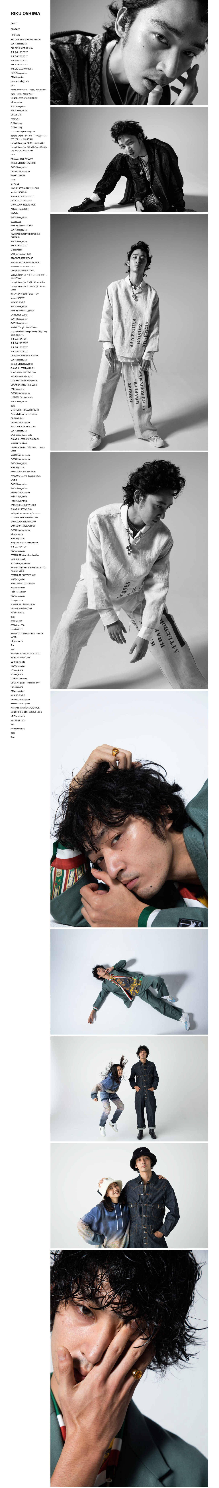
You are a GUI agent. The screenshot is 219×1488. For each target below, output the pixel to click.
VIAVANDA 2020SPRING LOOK (24, 385)
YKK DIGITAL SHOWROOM (22, 69)
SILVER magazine (18, 106)
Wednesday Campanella (21, 435)
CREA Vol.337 (16, 621)
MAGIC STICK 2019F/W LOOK (23, 426)
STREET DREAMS (18, 175)
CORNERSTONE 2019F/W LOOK (24, 517)
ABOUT (14, 23)
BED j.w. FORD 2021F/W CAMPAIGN (26, 39)
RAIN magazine (17, 389)
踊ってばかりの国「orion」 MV (25, 294)
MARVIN (14, 213)
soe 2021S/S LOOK (19, 192)
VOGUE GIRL (16, 114)
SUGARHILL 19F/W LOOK (21, 509)
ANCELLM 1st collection (21, 200)
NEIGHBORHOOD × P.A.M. (22, 376)
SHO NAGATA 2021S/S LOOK (23, 204)
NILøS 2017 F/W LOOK (20, 657)
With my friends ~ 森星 (21, 254)
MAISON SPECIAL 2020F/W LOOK (25, 262)
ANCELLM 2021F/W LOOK (22, 159)
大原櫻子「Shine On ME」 (22, 397)
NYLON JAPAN (17, 670)
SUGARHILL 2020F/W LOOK (22, 368)
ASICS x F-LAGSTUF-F (20, 209)
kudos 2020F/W (17, 298)
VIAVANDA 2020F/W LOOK (22, 270)
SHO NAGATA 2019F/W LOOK (23, 521)
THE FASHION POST (19, 52)
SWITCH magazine (19, 43)
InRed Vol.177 (17, 629)
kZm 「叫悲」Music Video (22, 94)
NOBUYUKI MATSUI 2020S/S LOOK (26, 476)
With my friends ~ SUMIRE (22, 225)
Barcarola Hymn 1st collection (24, 414)
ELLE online (16, 221)
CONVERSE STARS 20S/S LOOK (24, 380)
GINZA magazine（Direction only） (26, 682)
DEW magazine (17, 691)
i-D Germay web (18, 716)
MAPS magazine (18, 551)
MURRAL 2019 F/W (19, 443)
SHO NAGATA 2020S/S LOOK (23, 471)
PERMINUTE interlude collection (25, 555)
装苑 (13, 405)
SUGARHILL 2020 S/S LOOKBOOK (25, 439)
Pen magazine (17, 687)
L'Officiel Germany (19, 678)
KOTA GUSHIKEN (18, 720)
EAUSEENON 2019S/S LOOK (23, 526)
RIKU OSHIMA (25, 13)
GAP (13, 85)
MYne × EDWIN (17, 612)
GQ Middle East (17, 418)
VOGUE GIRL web (18, 559)
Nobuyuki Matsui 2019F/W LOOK (25, 513)
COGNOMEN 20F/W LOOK (22, 364)
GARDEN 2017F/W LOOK (21, 608)
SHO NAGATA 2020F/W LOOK (23, 372)
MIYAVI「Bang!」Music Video (23, 327)
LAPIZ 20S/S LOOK (19, 315)
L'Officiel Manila (18, 662)
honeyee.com (17, 600)
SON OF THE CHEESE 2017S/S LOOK (26, 712)
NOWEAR (15, 119)
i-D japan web (17, 641)
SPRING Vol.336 (17, 625)
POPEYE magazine (19, 73)
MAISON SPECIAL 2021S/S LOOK (25, 188)
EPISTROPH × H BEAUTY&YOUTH (25, 410)
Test (13, 645)
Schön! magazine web (20, 563)
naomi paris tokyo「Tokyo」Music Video (28, 89)
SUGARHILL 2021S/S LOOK (22, 196)
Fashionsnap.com (18, 592)
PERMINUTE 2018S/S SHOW (23, 604)
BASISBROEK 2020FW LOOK (23, 266)
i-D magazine (16, 102)
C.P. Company (16, 123)
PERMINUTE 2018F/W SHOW (23, 575)
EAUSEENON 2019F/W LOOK (23, 505)
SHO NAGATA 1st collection (23, 583)
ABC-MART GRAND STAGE (22, 48)
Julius (13, 179)
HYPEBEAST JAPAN (19, 496)
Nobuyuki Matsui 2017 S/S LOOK (25, 708)
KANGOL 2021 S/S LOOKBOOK (24, 98)
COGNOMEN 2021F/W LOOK (23, 163)
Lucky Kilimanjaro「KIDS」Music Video (28, 143)
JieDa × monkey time (20, 81)
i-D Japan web (17, 534)
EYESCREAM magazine (20, 171)
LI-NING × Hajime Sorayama (23, 131)
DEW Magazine (17, 77)
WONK (14, 480)
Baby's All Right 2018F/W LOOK (24, 542)
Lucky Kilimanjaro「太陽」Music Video (28, 282)
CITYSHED (15, 184)
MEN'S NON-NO (18, 302)
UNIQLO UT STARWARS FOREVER (25, 355)
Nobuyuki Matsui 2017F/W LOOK (25, 653)
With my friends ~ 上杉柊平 (23, 310)
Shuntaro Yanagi (18, 728)
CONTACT (15, 29)
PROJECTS (15, 34)
